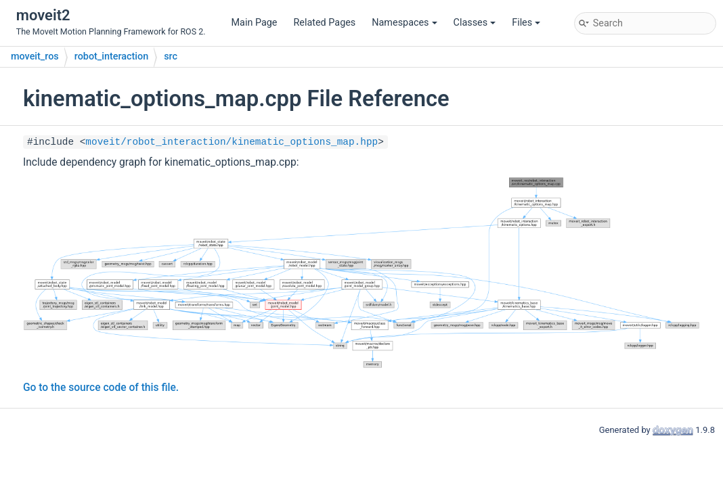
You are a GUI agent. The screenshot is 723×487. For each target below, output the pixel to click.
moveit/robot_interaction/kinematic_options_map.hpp (231, 142)
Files (526, 22)
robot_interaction (111, 56)
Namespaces (404, 22)
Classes (475, 22)
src (170, 56)
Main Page (255, 22)
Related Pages (324, 22)
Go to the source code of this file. (101, 387)
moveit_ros (35, 56)
